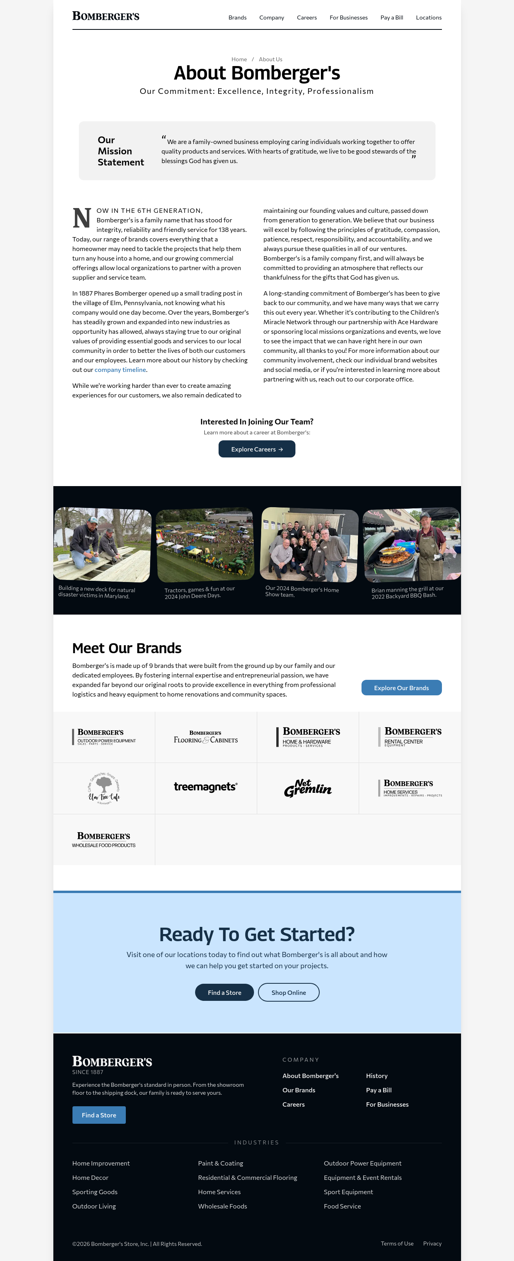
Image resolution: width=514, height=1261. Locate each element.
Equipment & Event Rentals (367, 1177)
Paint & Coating (224, 1163)
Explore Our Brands (401, 688)
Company (271, 17)
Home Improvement (105, 1163)
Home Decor (94, 1177)
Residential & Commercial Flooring (251, 1177)
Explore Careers (257, 449)
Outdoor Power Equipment (366, 1163)
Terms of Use (397, 1243)
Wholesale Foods (222, 1206)
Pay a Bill (392, 17)
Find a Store (224, 992)
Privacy (432, 1243)
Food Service (346, 1206)
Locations (429, 17)
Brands (238, 17)
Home (239, 59)
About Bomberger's (311, 1075)
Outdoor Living (98, 1206)
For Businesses (349, 17)
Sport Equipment (352, 1191)
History (377, 1075)
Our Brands (299, 1090)
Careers (307, 17)
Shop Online (289, 992)
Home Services (223, 1191)
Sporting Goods (98, 1191)
